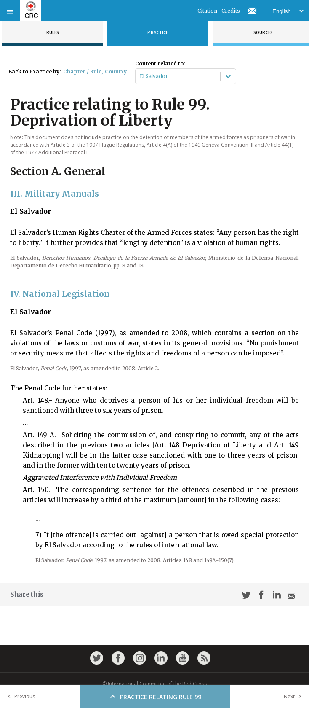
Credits (230, 11)
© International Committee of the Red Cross (154, 683)
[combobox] (140, 76)
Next (294, 696)
